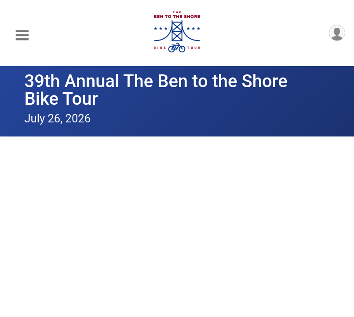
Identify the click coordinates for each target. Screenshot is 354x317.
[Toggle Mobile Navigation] (22, 35)
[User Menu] (337, 33)
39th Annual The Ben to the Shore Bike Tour (156, 90)
